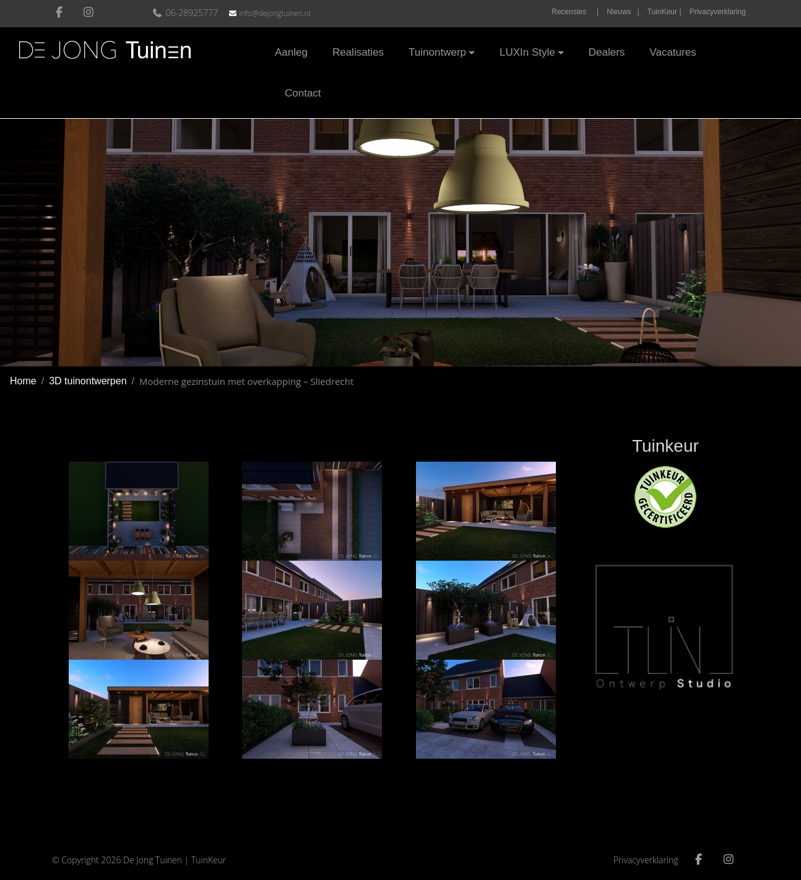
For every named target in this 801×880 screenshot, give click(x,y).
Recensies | (575, 11)
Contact (303, 92)
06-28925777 (186, 13)
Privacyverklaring (718, 11)
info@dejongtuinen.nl (274, 13)
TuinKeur (209, 860)
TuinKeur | (664, 11)
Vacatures (672, 52)
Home (23, 381)
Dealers (607, 52)
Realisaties (358, 52)
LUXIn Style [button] (527, 52)
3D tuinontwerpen (87, 381)
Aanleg (291, 52)
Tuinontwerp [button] (437, 52)
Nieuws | (623, 11)
